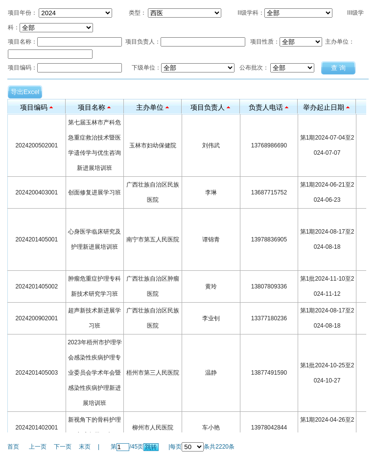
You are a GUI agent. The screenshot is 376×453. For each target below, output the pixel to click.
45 (134, 446)
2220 (222, 446)
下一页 (62, 446)
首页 (13, 446)
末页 (85, 446)
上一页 (38, 446)
